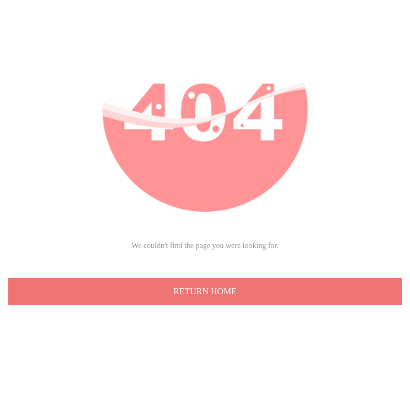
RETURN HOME (205, 291)
